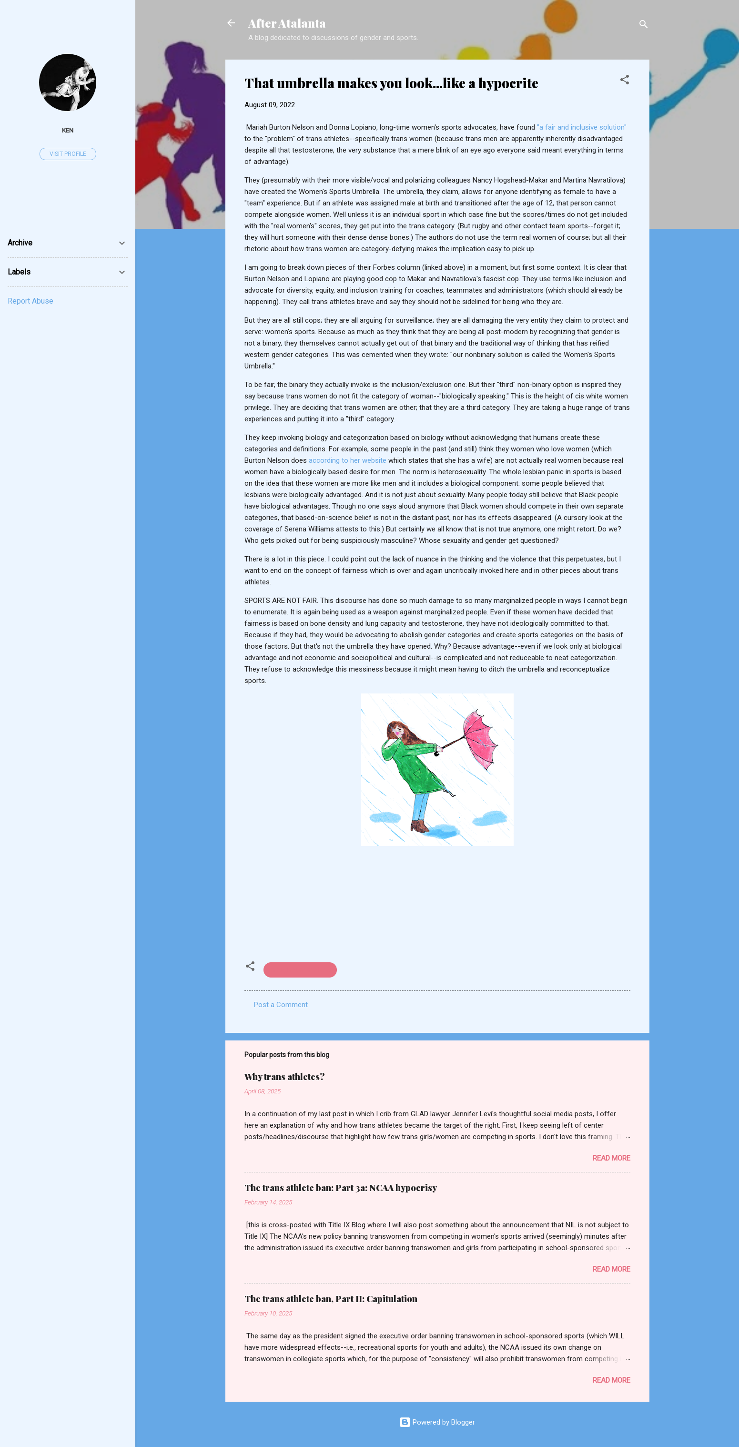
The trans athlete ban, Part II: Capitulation (330, 1298)
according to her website (347, 460)
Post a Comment (281, 1004)
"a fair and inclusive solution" (582, 127)
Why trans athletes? (284, 1076)
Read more (611, 1158)
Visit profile (68, 154)
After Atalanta (287, 23)
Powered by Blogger (437, 1422)
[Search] (643, 26)
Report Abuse (30, 301)
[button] (624, 81)
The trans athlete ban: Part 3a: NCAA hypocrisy (340, 1187)
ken (67, 130)
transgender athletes (300, 970)
